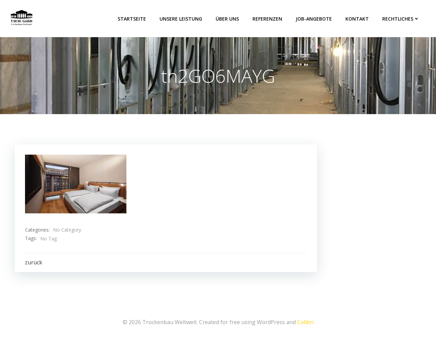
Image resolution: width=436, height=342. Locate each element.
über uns (227, 19)
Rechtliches (400, 19)
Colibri (305, 322)
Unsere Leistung (181, 19)
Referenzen (267, 19)
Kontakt (357, 19)
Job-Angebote (314, 19)
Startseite (132, 19)
